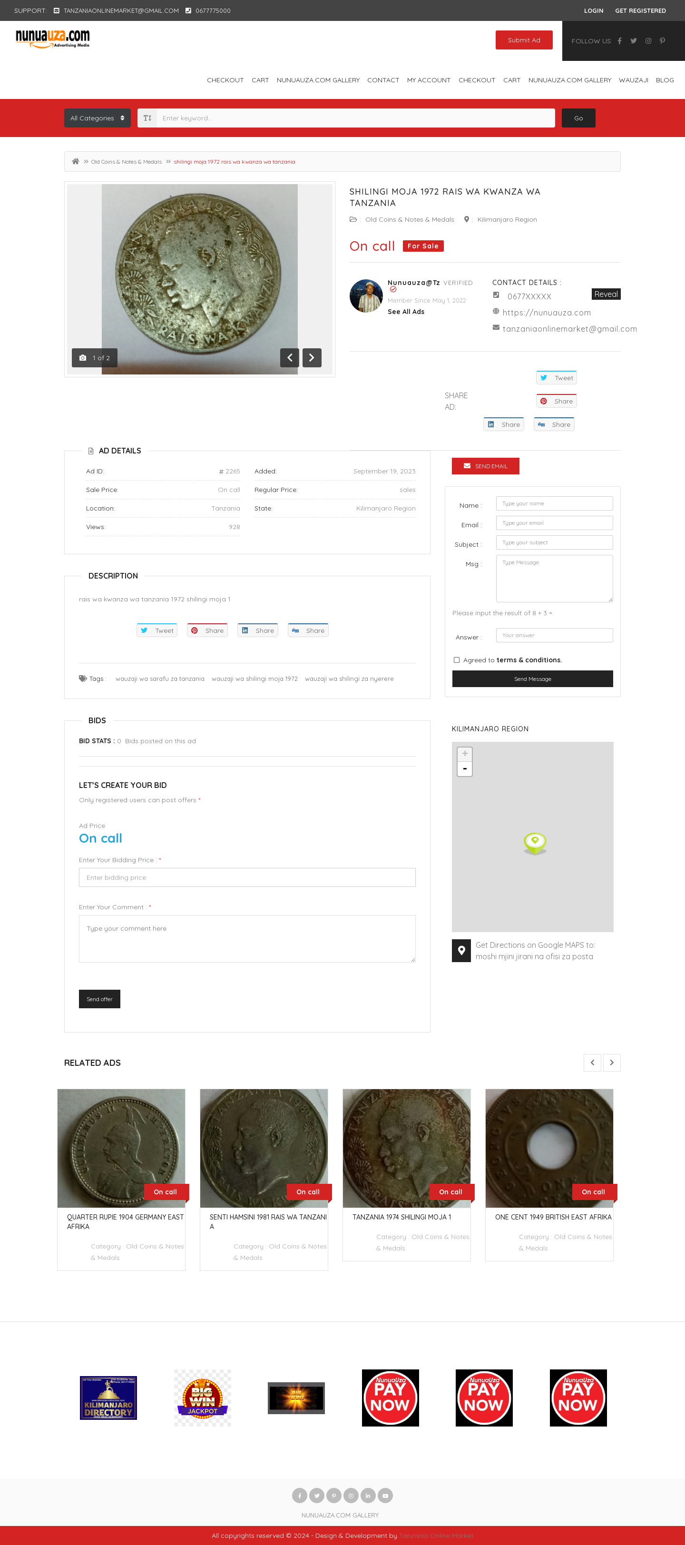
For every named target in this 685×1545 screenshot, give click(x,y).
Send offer (100, 999)
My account (429, 80)
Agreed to (512, 660)
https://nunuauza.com (547, 312)
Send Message (532, 678)
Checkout (225, 80)
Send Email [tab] (486, 466)
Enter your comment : (115, 907)
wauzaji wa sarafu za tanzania (160, 678)
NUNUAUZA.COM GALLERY (318, 80)
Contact (383, 80)
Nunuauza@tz (414, 282)
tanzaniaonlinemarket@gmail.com (570, 329)
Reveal (606, 294)
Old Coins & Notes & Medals (126, 161)
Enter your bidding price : (120, 860)
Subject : (468, 544)
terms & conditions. (529, 660)
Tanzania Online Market (436, 1535)
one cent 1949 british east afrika (560, 1217)
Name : (471, 505)
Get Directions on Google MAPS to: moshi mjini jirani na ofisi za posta (535, 950)
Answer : (469, 637)
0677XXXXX (530, 296)
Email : (471, 525)
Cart (260, 80)
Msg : (474, 564)
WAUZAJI (633, 80)
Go (578, 118)
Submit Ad (524, 40)
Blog (665, 80)
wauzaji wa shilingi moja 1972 (255, 678)
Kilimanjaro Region (507, 219)
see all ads (406, 311)
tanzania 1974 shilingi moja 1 (409, 1217)
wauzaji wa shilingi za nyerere (349, 678)
